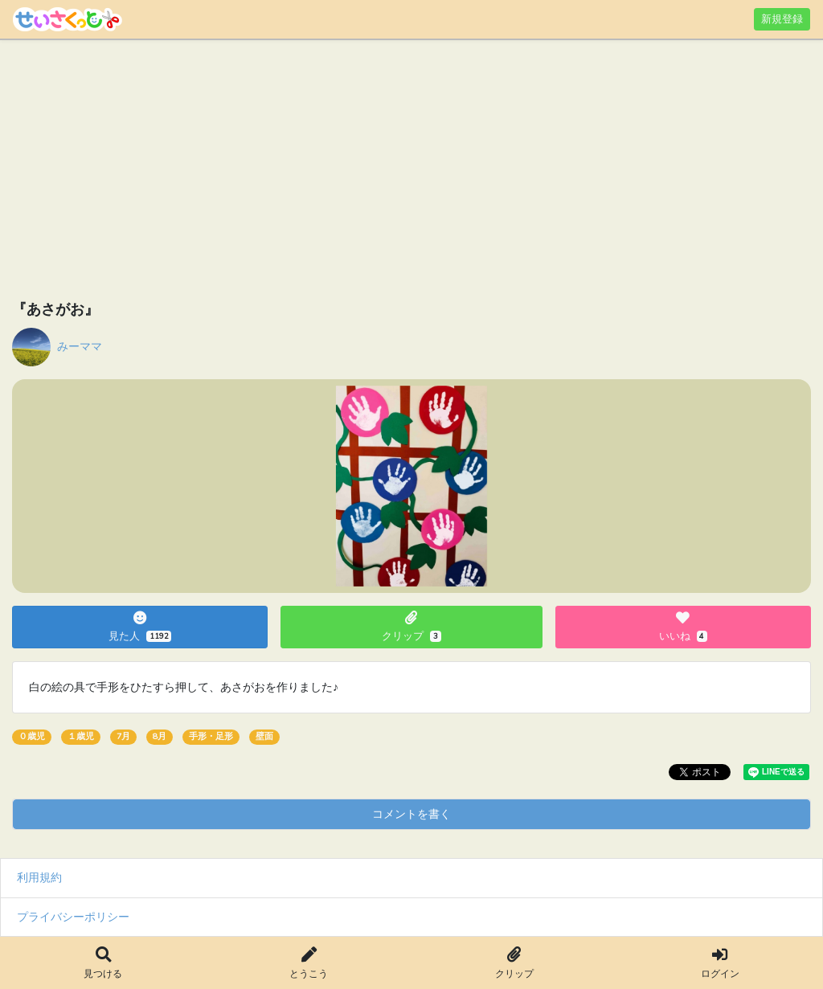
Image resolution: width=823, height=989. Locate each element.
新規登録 (782, 19)
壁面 (264, 736)
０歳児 (31, 736)
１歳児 (81, 736)
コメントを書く (411, 814)
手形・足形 (211, 736)
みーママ (79, 346)
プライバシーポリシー (73, 917)
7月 (123, 736)
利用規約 (39, 877)
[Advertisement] (411, 172)
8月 (159, 736)
